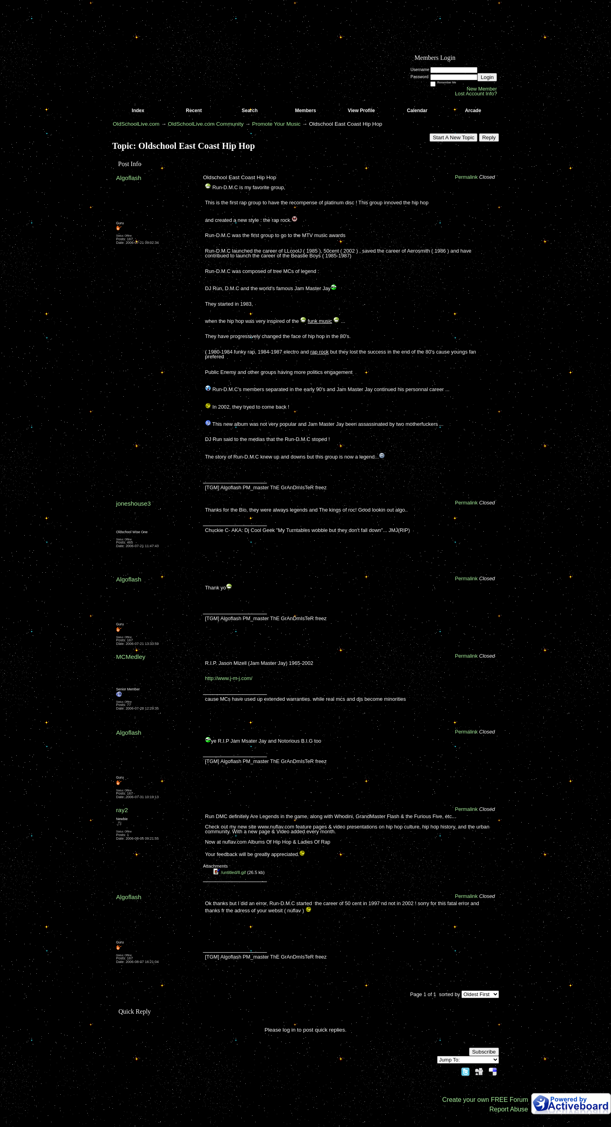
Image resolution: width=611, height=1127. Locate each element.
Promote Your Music (276, 124)
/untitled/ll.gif (233, 872)
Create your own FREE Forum (485, 1099)
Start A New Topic (453, 137)
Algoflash (128, 177)
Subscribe (484, 1052)
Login (487, 77)
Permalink (466, 177)
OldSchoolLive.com (136, 124)
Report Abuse (508, 1109)
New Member (482, 89)
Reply (489, 137)
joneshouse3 (133, 503)
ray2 (122, 810)
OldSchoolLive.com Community (206, 124)
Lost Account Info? (476, 94)
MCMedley (130, 656)
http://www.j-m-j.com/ (228, 678)
